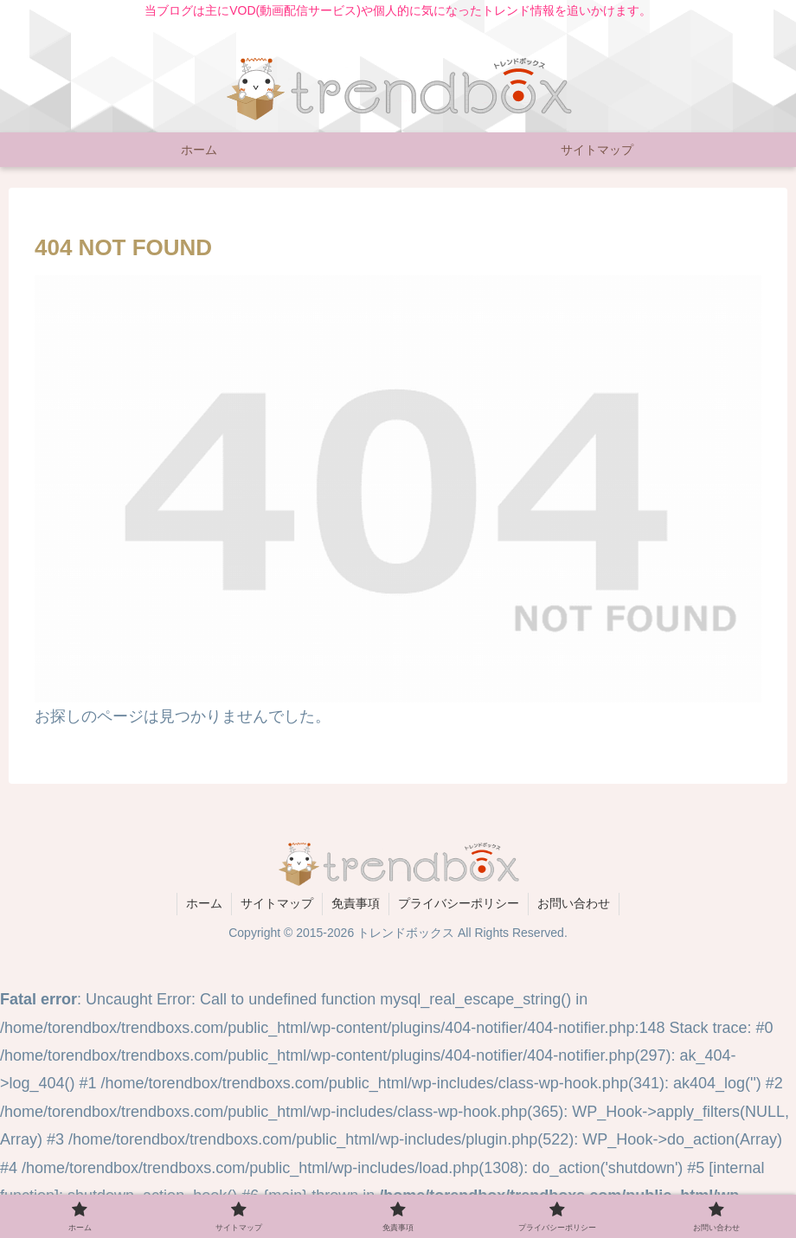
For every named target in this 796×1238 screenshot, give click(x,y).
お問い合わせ (573, 903)
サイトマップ (277, 903)
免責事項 (355, 903)
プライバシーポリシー (458, 903)
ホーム (204, 903)
